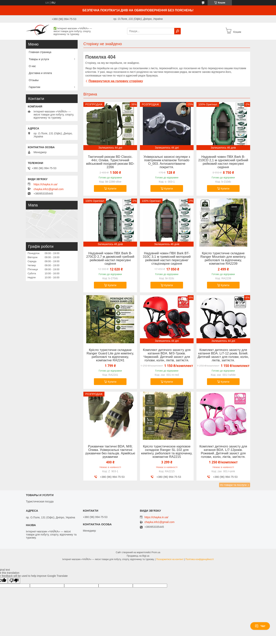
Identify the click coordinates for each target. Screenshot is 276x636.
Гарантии (34, 87)
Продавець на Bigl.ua (138, 556)
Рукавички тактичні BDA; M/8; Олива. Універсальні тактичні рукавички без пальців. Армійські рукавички (110, 452)
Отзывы (34, 80)
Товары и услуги (39, 59)
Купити (112, 188)
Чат (260, 626)
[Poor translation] (14, 580)
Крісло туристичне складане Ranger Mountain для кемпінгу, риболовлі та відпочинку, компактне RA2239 (223, 258)
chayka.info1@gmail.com (49, 189)
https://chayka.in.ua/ (46, 184)
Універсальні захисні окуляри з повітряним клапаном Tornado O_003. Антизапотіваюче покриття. (166, 162)
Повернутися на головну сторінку (116, 81)
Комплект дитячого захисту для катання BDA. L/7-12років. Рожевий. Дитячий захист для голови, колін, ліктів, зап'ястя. (223, 452)
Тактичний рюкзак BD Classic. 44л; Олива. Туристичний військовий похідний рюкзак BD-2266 (110, 162)
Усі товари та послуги (233, 484)
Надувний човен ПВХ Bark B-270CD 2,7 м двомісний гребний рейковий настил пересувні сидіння (110, 258)
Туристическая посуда (39, 501)
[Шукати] (177, 31)
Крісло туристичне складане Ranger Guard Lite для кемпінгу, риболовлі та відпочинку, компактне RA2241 (110, 355)
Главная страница (40, 52)
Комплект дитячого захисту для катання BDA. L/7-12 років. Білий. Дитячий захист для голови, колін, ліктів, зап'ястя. (223, 355)
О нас (32, 66)
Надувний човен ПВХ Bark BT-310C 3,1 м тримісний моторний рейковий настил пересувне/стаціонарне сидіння (167, 258)
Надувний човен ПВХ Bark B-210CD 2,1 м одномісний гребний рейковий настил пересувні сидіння (223, 162)
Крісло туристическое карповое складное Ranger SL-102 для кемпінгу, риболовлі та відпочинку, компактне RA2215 (166, 452)
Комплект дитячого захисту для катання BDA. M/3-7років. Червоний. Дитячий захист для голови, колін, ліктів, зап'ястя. (167, 355)
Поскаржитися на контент (169, 559)
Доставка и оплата (40, 73)
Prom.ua (156, 552)
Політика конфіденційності (199, 559)
